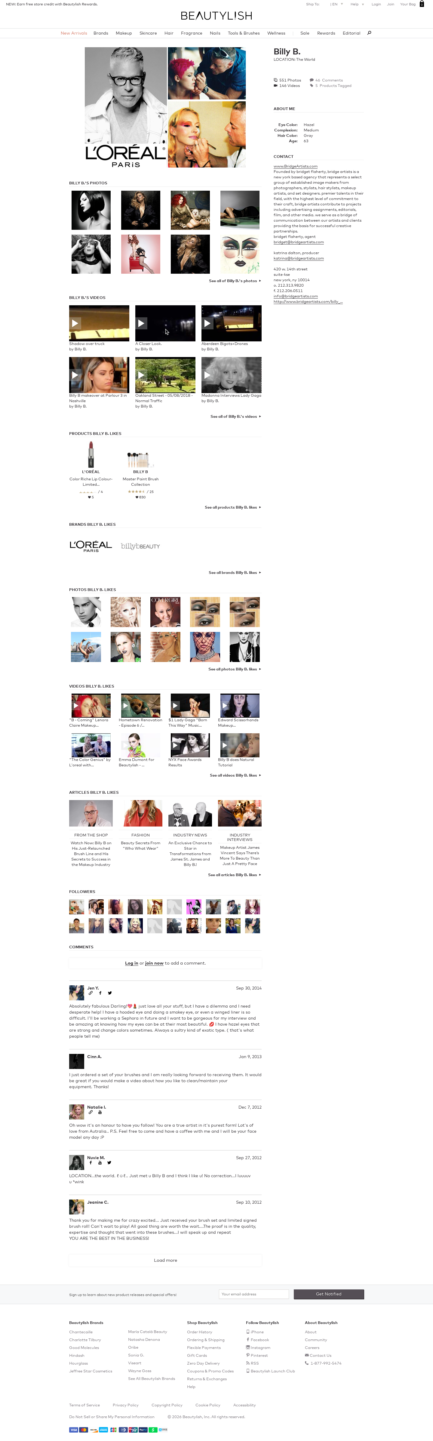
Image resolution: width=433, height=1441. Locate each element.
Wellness (276, 33)
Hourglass (78, 1364)
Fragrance (191, 33)
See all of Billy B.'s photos (233, 281)
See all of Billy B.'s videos (233, 417)
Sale (304, 33)
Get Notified (329, 1294)
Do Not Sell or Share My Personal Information (112, 1417)
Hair (169, 33)
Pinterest (259, 1356)
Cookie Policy (207, 1405)
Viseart (134, 1363)
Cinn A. (94, 1057)
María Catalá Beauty (147, 1332)
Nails (215, 33)
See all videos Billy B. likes (233, 775)
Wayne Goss (139, 1371)
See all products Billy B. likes (231, 508)
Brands (101, 33)
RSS (255, 1364)
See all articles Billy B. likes (232, 875)
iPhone (257, 1332)
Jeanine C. (98, 1202)
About (311, 1332)
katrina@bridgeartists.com (299, 258)
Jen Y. (93, 988)
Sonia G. (136, 1355)
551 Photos (289, 80)
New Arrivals (74, 33)
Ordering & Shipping (206, 1340)
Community (316, 1340)
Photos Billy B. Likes (92, 590)
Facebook (260, 1340)
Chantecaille (81, 1332)
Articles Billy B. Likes (94, 793)
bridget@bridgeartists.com (299, 242)
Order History (199, 1332)
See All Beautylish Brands (151, 1379)
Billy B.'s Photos (88, 183)
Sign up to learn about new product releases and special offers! (123, 1295)
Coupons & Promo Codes (210, 1371)
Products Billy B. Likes (95, 434)
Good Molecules (84, 1348)
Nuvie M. (96, 1158)
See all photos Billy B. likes (232, 669)
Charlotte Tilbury (85, 1340)
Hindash (76, 1356)
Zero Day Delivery (203, 1364)
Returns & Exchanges (207, 1379)
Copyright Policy (167, 1405)
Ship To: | (325, 3)
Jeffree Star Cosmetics (90, 1371)
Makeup (124, 33)
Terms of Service (84, 1405)
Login (376, 4)
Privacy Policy (126, 1405)
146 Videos (289, 86)
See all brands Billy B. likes (233, 573)
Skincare (148, 33)
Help (358, 5)
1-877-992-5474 (326, 1364)
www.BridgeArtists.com (296, 166)
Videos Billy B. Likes (91, 686)
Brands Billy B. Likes (92, 525)
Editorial (352, 33)
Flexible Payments (204, 1348)
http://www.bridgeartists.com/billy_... (308, 302)
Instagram (260, 1348)
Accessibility (244, 1405)
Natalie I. (96, 1107)
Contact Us (320, 1356)
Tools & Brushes (244, 33)
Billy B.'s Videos (87, 298)
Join (390, 4)
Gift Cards (197, 1356)
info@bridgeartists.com (296, 296)
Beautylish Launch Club (273, 1371)
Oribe (133, 1348)
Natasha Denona (144, 1340)
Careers (312, 1348)
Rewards (326, 33)
